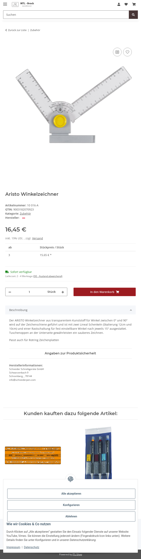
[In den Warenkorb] (8, 42)
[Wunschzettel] (126, 4)
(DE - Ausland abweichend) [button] (47, 276)
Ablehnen (71, 516)
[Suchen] (66, 14)
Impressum (13, 547)
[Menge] (29, 292)
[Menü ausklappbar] (5, 2)
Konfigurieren (71, 505)
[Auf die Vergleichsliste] (117, 52)
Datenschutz (31, 547)
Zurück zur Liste (17, 30)
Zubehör (25, 213)
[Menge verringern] (9, 292)
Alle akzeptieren (71, 493)
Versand (37, 238)
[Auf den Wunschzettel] (127, 52)
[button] (118, 4)
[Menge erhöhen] (62, 292)
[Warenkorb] (134, 4)
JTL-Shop (77, 554)
